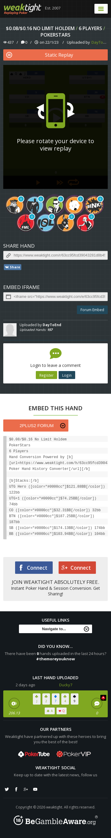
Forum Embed (92, 309)
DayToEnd (100, 42)
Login (67, 375)
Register (46, 375)
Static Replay (39, 55)
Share (12, 267)
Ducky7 (65, 684)
